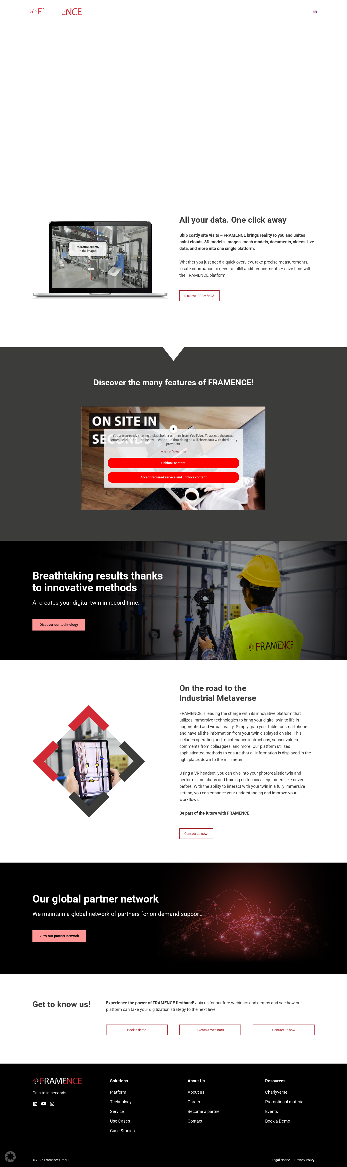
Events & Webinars (210, 1030)
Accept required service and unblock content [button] (173, 477)
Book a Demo (277, 1121)
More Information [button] (173, 452)
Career (194, 1101)
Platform (118, 1092)
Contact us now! (196, 834)
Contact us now (283, 1030)
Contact (195, 1121)
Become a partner (204, 1111)
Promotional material (284, 1101)
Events (271, 1111)
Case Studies (122, 1130)
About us (196, 1092)
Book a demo (136, 1030)
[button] (10, 1156)
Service (117, 1111)
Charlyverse (276, 1092)
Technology (121, 1101)
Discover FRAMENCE (199, 296)
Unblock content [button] (173, 463)
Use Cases (120, 1121)
